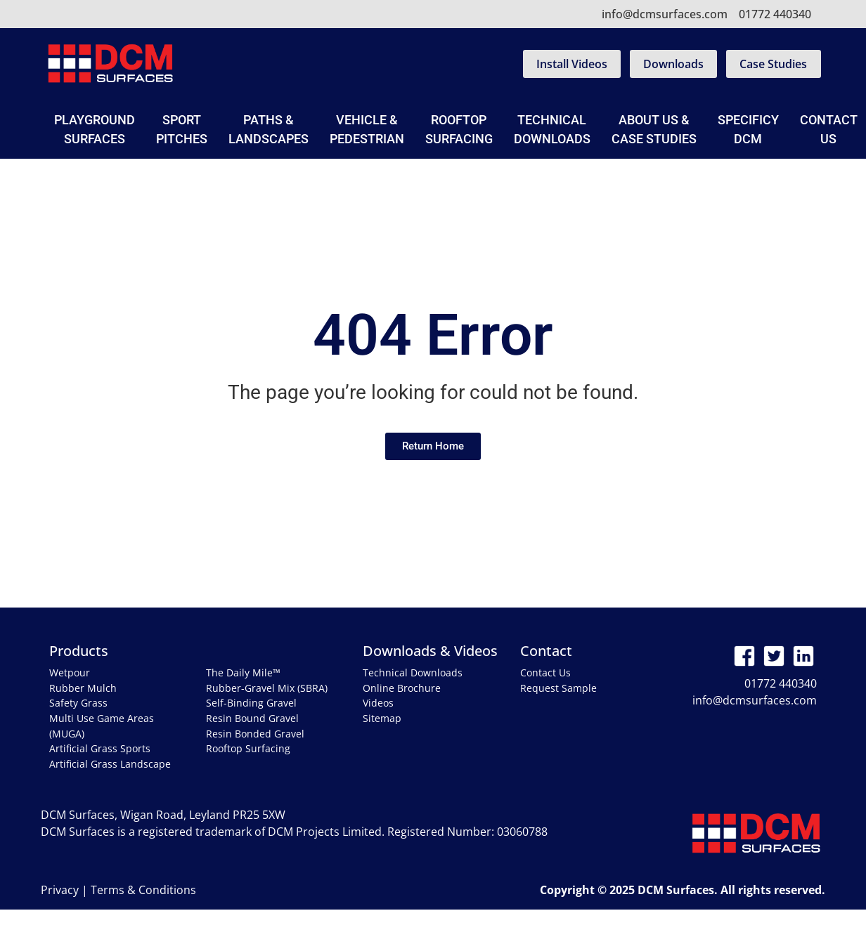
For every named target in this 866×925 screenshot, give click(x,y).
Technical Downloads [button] (552, 129)
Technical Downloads (413, 672)
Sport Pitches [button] (181, 129)
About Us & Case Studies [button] (654, 129)
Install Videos (571, 64)
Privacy (60, 890)
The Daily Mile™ (243, 672)
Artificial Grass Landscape (110, 763)
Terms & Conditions (143, 890)
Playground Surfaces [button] (94, 129)
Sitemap (382, 718)
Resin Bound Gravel (252, 718)
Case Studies (773, 64)
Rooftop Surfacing (459, 129)
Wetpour (69, 672)
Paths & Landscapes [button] (268, 129)
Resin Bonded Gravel (255, 733)
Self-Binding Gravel (251, 702)
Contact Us (545, 672)
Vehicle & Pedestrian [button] (367, 129)
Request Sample (558, 688)
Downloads (673, 64)
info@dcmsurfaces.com (665, 14)
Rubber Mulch (83, 688)
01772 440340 (775, 14)
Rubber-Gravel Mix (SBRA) (267, 688)
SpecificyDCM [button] (748, 129)
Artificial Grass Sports (99, 748)
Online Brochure (402, 688)
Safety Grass (78, 702)
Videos (378, 702)
